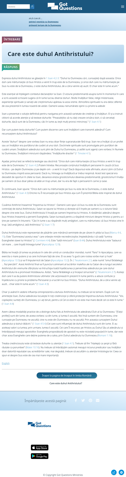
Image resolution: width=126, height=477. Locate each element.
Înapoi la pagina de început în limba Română (66, 375)
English (6, 363)
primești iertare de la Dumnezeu (45, 25)
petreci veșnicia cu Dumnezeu (43, 21)
